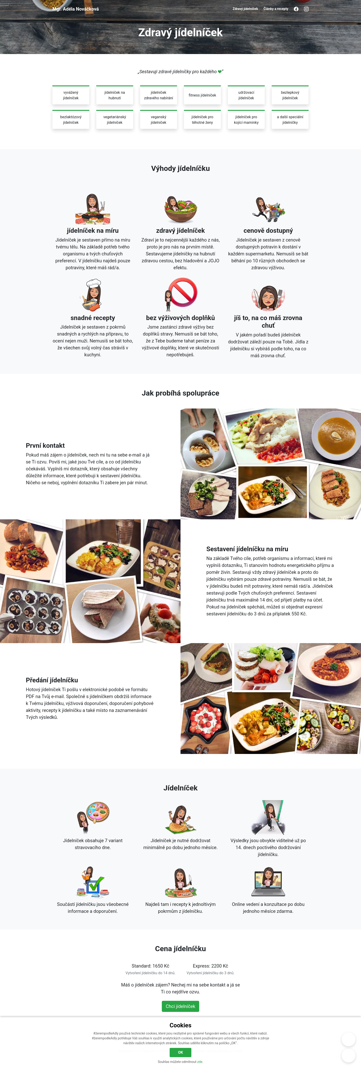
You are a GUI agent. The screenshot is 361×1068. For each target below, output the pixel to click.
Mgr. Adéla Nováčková (75, 9)
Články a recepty (276, 9)
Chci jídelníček (180, 1006)
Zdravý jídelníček (245, 9)
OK (180, 1052)
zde (199, 1062)
